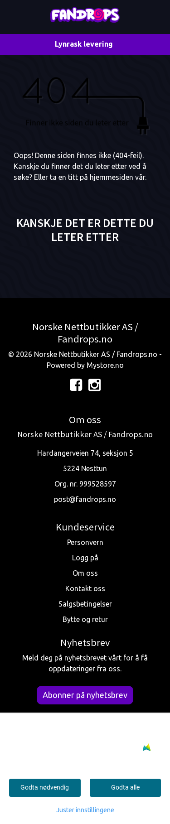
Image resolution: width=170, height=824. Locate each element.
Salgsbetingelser (85, 604)
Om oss (85, 573)
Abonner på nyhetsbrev (85, 694)
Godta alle (125, 787)
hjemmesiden (111, 177)
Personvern (85, 542)
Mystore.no (105, 365)
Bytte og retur (85, 619)
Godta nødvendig (44, 787)
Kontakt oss (85, 588)
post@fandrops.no (85, 499)
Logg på (85, 558)
